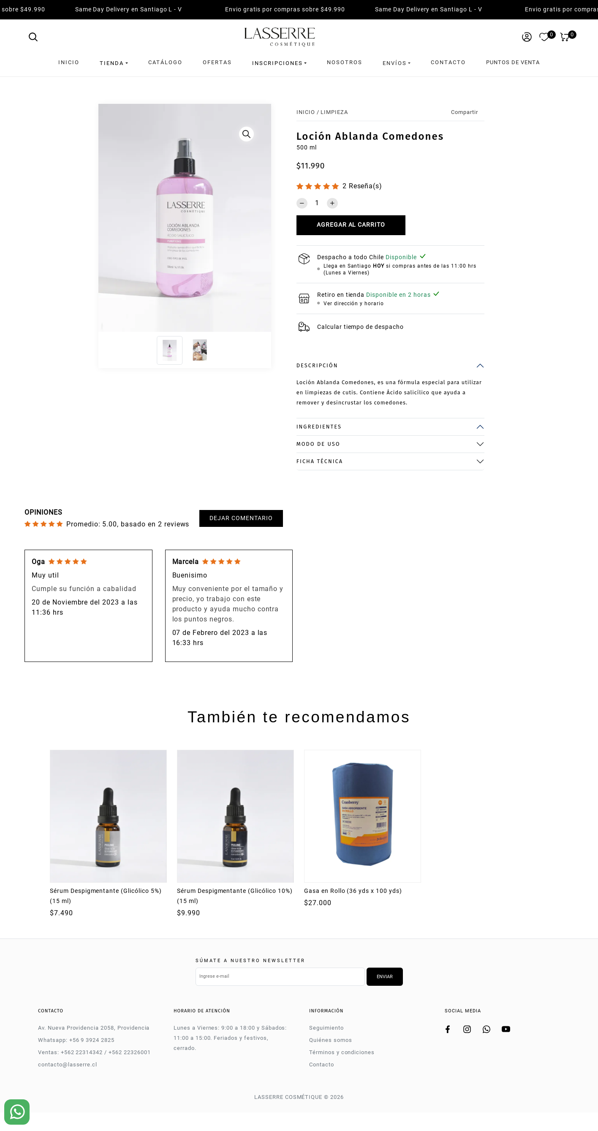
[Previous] (107, 218)
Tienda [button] (112, 62)
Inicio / (307, 110)
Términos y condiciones (342, 1050)
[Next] (262, 218)
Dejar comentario (240, 516)
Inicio (68, 62)
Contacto (448, 62)
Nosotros (344, 62)
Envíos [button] (395, 62)
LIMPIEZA (334, 110)
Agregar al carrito (351, 223)
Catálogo (165, 62)
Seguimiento (326, 1026)
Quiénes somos (330, 1038)
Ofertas (217, 62)
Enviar (385, 975)
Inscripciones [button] (277, 62)
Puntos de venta (512, 62)
